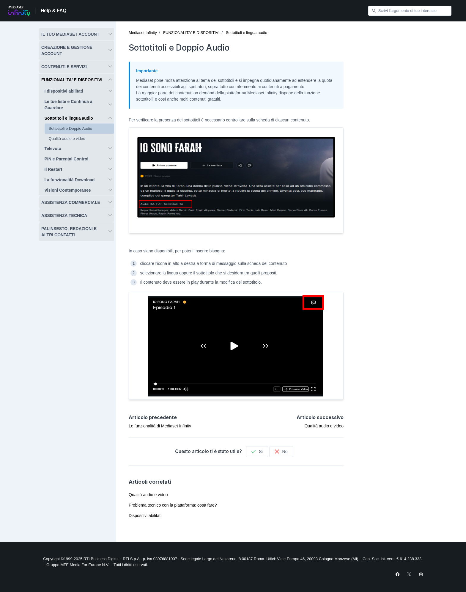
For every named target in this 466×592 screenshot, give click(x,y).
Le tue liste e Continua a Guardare (68, 104)
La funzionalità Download (70, 179)
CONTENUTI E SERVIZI (64, 66)
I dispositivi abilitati (64, 91)
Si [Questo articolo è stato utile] (256, 451)
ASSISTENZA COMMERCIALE (70, 202)
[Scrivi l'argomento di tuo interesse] (409, 11)
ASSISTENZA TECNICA (64, 215)
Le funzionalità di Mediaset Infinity (160, 426)
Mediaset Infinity (143, 32)
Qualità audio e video (324, 426)
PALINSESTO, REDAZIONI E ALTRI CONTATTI (69, 231)
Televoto (53, 148)
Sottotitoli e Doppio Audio (70, 128)
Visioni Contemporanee (68, 190)
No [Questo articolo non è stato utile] (281, 451)
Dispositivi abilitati (145, 515)
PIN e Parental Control (67, 159)
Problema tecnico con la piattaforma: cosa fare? (173, 505)
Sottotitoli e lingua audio (246, 32)
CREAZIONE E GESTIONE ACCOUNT (66, 50)
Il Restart (53, 169)
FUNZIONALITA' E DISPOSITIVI (191, 32)
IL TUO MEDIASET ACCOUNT (70, 34)
